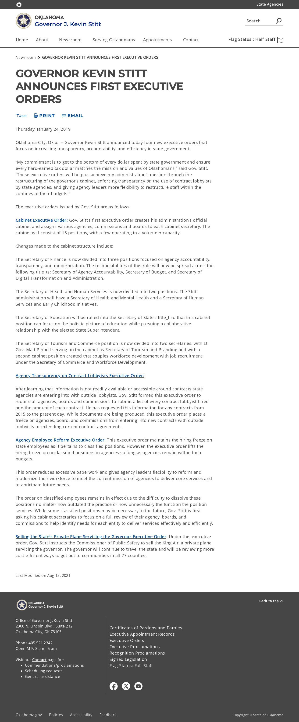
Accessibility (81, 714)
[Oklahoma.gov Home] (19, 4)
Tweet (22, 116)
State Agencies (269, 4)
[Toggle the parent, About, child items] (49, 39)
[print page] (44, 116)
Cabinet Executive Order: (42, 220)
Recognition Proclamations (137, 653)
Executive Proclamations (135, 646)
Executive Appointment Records (142, 634)
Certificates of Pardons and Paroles (146, 628)
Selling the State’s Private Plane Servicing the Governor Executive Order (91, 536)
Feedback (108, 714)
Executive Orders (127, 640)
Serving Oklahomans (114, 39)
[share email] (72, 116)
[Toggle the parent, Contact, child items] (200, 39)
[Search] (264, 20)
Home (22, 39)
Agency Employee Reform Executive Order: (61, 440)
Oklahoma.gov (29, 714)
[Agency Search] (278, 20)
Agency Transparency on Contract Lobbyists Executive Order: (80, 375)
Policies (56, 714)
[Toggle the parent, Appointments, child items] (173, 39)
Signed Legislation (128, 659)
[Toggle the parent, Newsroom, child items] (83, 39)
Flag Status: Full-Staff (131, 665)
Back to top (271, 601)
